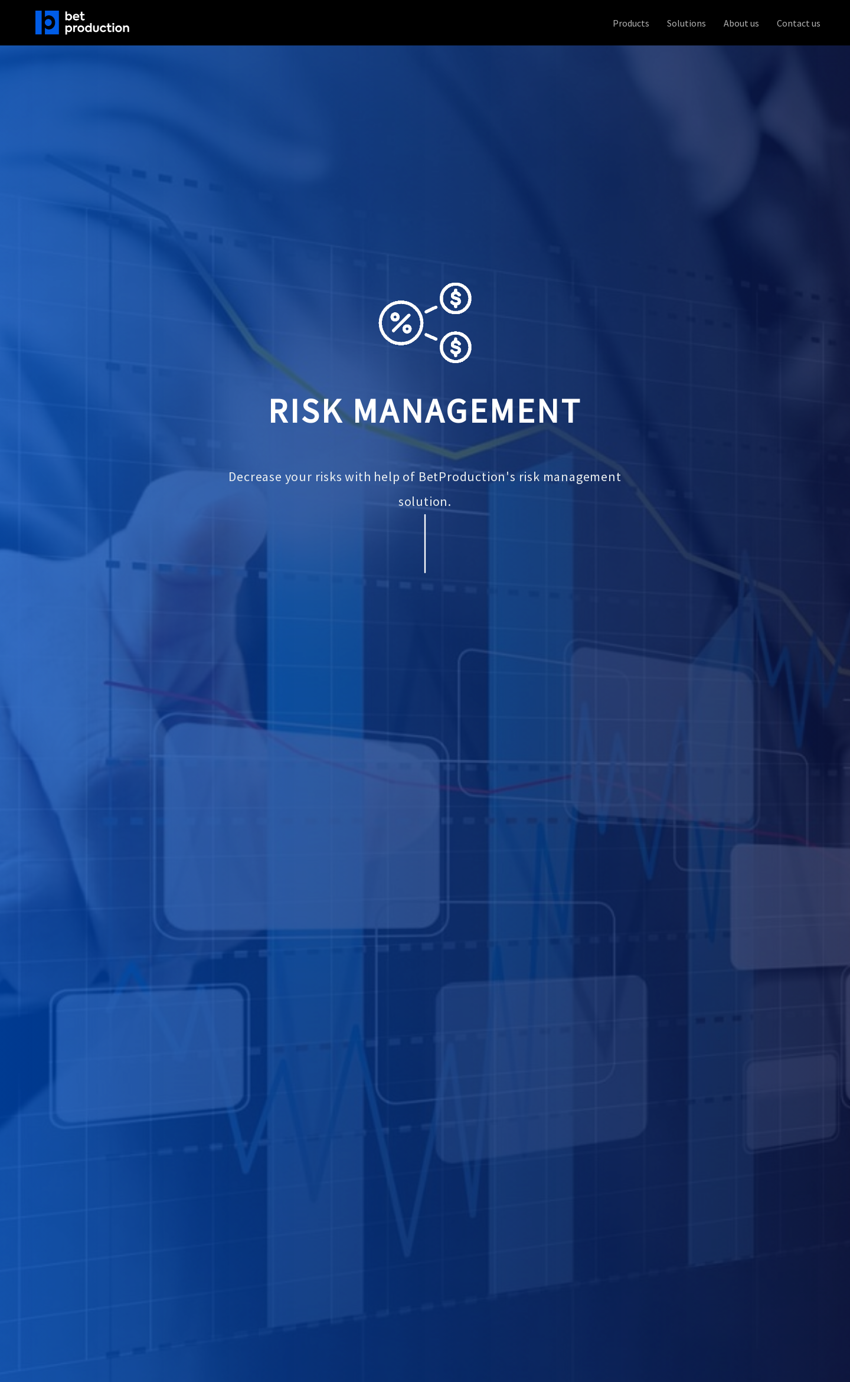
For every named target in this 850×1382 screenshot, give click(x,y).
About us (741, 23)
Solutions (686, 23)
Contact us (798, 23)
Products (631, 23)
